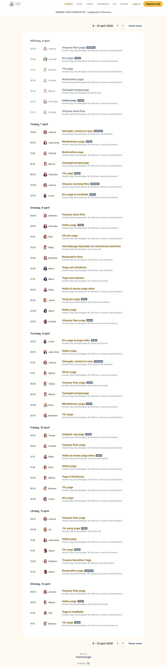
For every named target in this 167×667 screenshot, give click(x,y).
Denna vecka (135, 25)
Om (114, 4)
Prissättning (103, 4)
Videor (90, 4)
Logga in (136, 4)
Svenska (83, 655)
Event (79, 4)
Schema (69, 4)
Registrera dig (153, 4)
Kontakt (124, 4)
